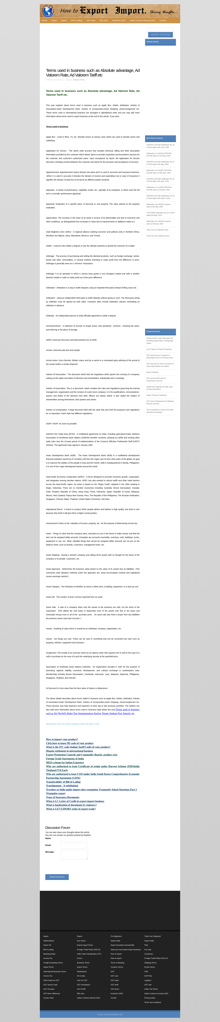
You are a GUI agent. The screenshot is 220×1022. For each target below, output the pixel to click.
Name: (48, 838)
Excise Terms (149, 967)
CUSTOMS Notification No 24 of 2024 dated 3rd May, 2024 (160, 214)
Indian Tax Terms (151, 989)
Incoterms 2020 (119, 20)
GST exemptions (83, 985)
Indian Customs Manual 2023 (142, 20)
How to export (116, 958)
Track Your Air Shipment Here (157, 230)
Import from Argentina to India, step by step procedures (159, 388)
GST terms (115, 989)
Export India (115, 941)
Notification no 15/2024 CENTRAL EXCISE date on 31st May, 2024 (159, 154)
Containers (148, 954)
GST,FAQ (148, 976)
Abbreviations (48, 941)
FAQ (146, 945)
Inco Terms (81, 941)
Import (54, 20)
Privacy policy (149, 998)
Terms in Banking (117, 963)
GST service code (50, 985)
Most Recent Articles (154, 138)
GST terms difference (51, 994)
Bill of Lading (76, 20)
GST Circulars (48, 989)
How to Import (116, 954)
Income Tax (47, 958)
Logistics (147, 980)
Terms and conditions (152, 1002)
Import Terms (48, 967)
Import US (47, 945)
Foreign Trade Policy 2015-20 (88, 950)
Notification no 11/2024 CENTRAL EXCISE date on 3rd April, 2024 (159, 188)
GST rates (91, 20)
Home (44, 20)
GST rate (148, 985)
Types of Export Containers (156, 395)
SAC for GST (82, 980)
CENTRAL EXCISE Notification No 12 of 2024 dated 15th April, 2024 (160, 180)
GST (112, 972)
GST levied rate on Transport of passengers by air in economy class (159, 356)
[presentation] (66, 867)
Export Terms (82, 967)
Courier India (48, 998)
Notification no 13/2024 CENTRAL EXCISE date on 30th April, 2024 (159, 171)
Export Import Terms (85, 945)
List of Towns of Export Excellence (159, 349)
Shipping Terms (150, 963)
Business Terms (79, 80)
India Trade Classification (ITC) (89, 954)
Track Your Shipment (152, 936)
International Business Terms (54, 972)
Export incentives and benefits (122, 945)
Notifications (82, 972)
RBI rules (104, 20)
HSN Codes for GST (51, 980)
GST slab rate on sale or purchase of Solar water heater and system (160, 365)
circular (113, 998)
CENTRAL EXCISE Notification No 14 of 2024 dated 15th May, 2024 (160, 163)
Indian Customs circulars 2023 (156, 994)
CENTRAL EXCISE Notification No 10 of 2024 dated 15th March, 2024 (160, 197)
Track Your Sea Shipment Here (157, 236)
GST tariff (114, 985)
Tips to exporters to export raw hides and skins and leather (159, 411)
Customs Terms (117, 967)
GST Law (114, 976)
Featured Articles (153, 332)
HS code (147, 950)
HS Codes (81, 976)
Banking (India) (49, 954)
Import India (149, 941)
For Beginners (116, 936)
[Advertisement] (93, 45)
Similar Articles (152, 42)
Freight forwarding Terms (53, 963)
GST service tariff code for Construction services (156, 379)
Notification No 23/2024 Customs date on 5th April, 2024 (158, 222)
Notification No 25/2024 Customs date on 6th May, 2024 (158, 205)
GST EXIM (81, 989)
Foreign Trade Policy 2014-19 (156, 958)
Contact (162, 20)
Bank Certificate (152, 372)
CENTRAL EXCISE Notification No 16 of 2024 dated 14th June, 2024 (160, 146)
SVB (146, 972)
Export (64, 20)
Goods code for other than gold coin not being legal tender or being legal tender (159, 340)
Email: (48, 845)
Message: (49, 852)
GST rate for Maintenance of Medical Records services (160, 402)
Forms (79, 958)
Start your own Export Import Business (126, 950)
